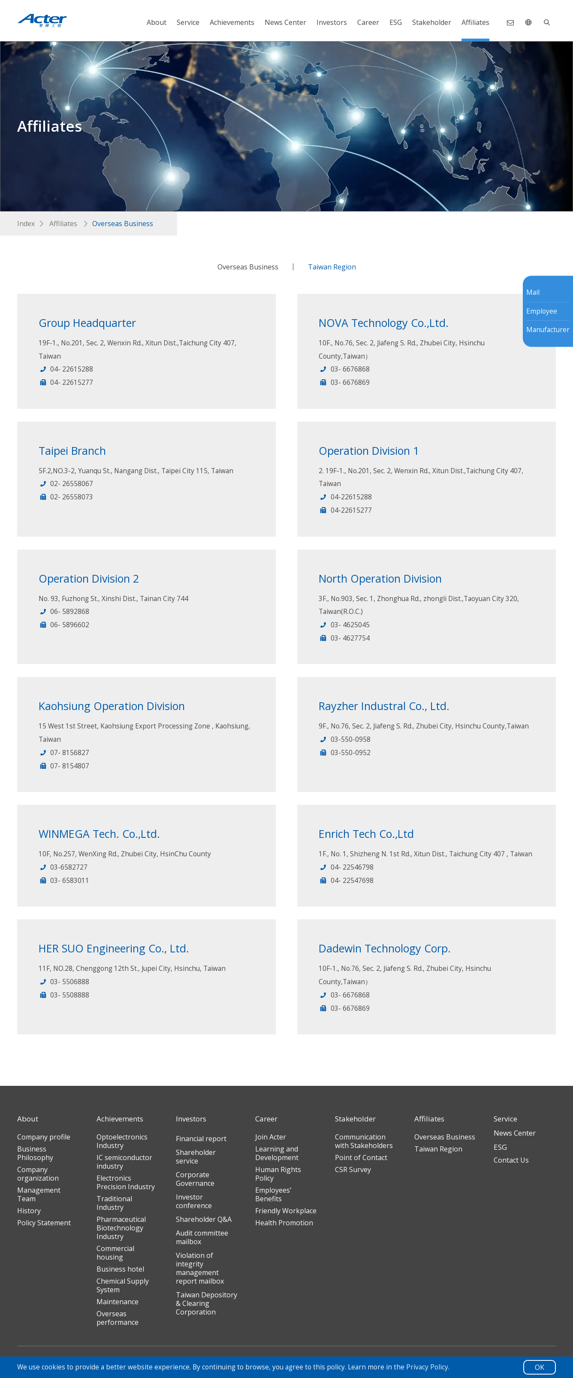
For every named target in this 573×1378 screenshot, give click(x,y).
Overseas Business (247, 266)
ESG (395, 22)
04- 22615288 (66, 369)
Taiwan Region (332, 266)
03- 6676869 (344, 382)
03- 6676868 (344, 369)
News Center (285, 22)
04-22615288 (345, 497)
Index (26, 223)
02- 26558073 (66, 497)
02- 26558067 (66, 483)
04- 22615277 (66, 382)
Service (188, 22)
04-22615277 (345, 510)
